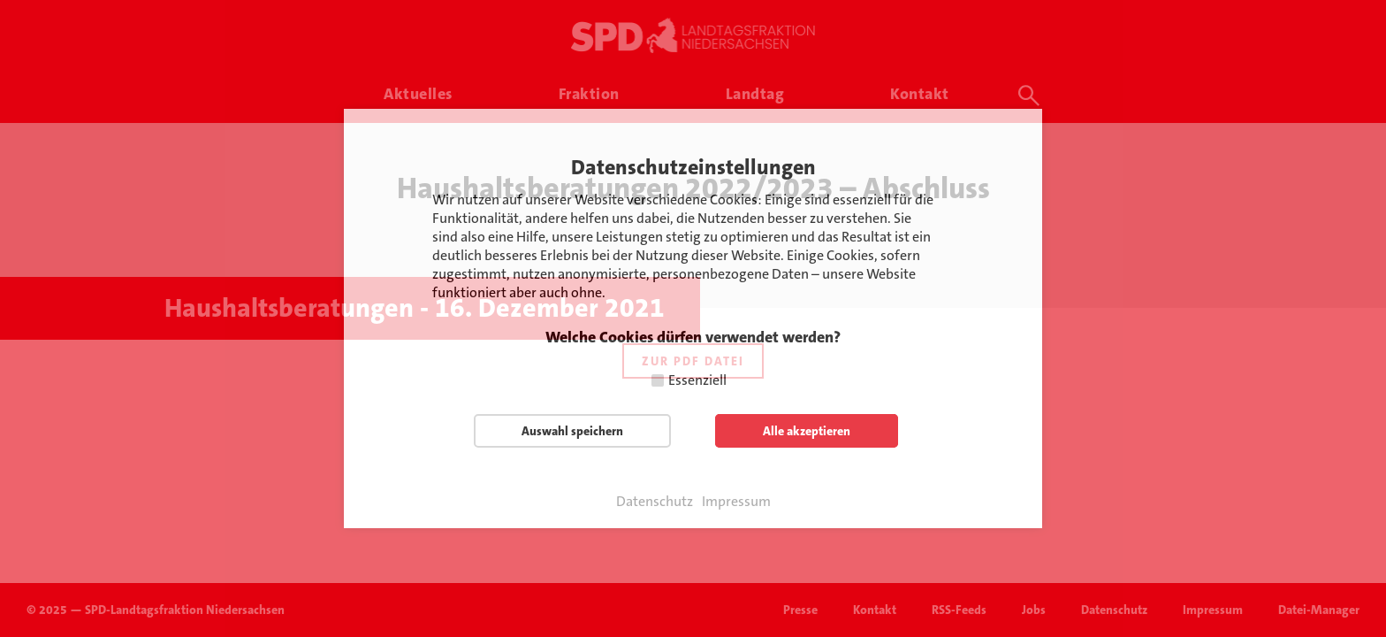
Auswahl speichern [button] (572, 431)
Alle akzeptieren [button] (806, 431)
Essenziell (697, 380)
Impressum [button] (736, 502)
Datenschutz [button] (654, 502)
